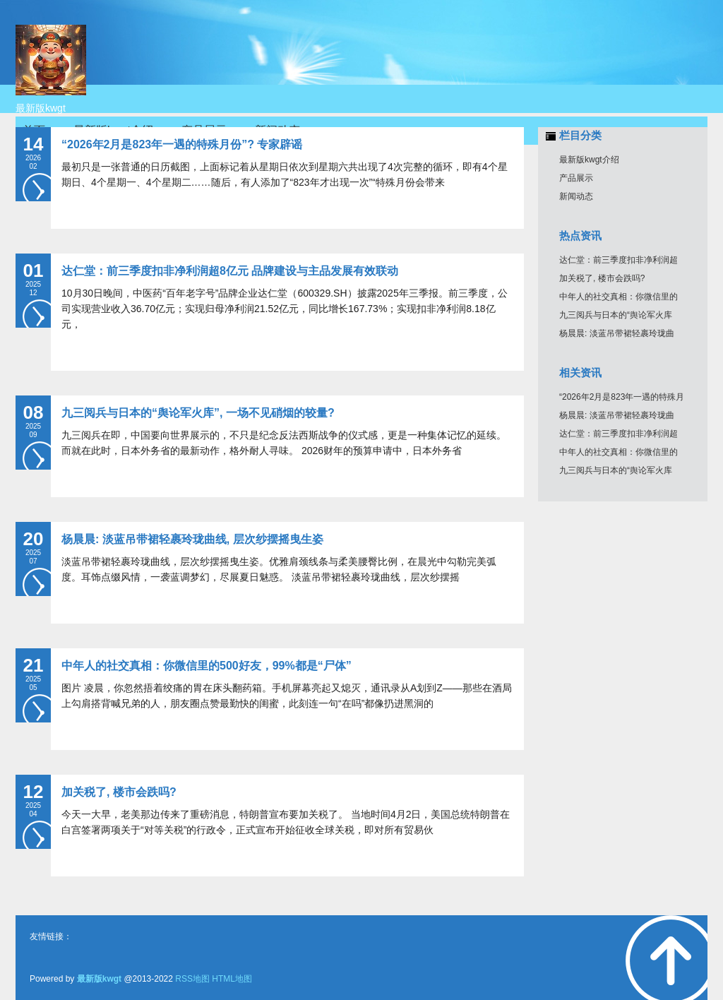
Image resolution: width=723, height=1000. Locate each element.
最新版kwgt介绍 (589, 160)
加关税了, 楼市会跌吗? (119, 792)
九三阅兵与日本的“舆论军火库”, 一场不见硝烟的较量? (198, 413)
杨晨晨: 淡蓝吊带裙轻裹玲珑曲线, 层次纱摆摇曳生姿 (192, 539)
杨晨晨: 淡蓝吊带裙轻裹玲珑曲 (616, 333)
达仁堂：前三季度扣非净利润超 (618, 260)
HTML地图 (232, 979)
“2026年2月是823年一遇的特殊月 (621, 397)
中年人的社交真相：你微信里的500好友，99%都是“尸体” (206, 666)
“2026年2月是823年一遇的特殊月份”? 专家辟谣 (181, 144)
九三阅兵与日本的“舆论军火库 (615, 315)
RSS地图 (192, 979)
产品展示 (576, 178)
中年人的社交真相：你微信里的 (618, 297)
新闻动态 (576, 196)
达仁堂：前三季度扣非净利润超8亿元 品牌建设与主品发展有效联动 (229, 271)
